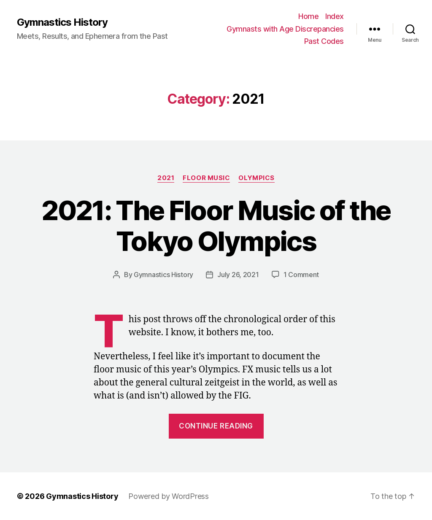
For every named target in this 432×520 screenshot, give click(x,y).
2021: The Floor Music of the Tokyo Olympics (216, 225)
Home (308, 16)
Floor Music (206, 178)
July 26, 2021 (238, 274)
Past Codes (324, 41)
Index (334, 16)
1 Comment (301, 274)
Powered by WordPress (168, 496)
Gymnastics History (62, 22)
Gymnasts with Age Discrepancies (285, 28)
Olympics (256, 178)
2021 (165, 178)
